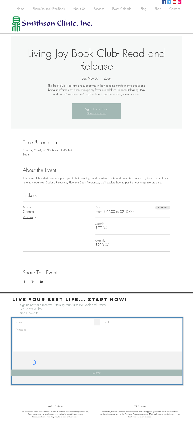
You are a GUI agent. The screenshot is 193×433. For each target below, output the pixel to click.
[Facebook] (164, 2)
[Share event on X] (33, 282)
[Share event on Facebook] (24, 282)
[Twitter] (169, 2)
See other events (96, 113)
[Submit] (96, 373)
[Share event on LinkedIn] (41, 282)
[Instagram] (179, 2)
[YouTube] (174, 2)
